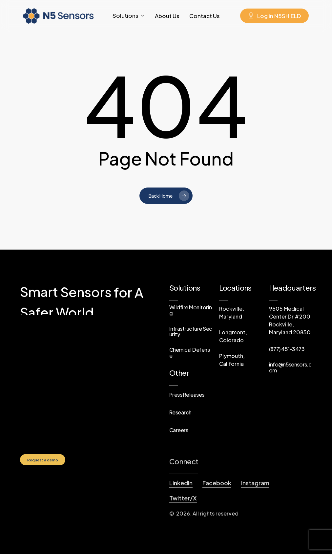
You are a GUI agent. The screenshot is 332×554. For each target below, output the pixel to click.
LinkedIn (181, 509)
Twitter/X (183, 524)
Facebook (216, 509)
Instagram (255, 509)
